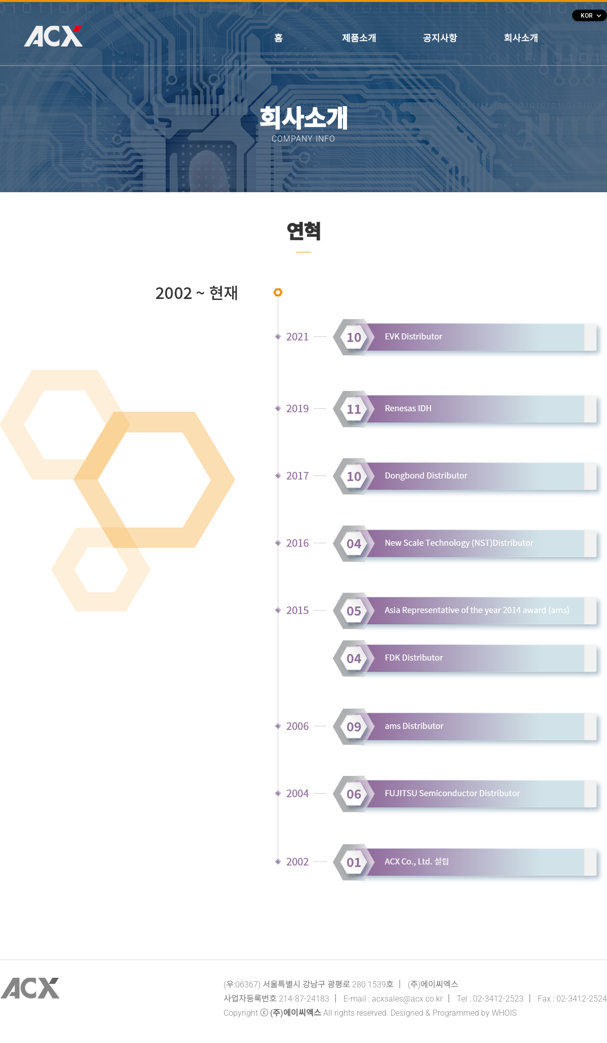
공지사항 (440, 38)
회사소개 (521, 38)
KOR (591, 15)
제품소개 (359, 38)
